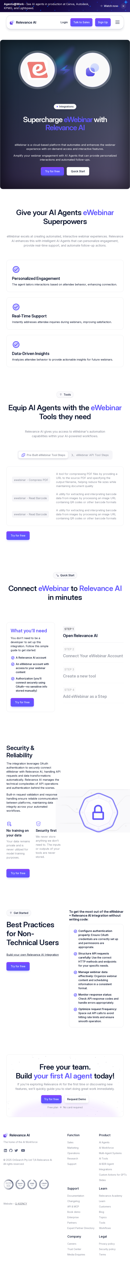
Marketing (73, 1147)
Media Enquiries (76, 1254)
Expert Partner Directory (80, 1228)
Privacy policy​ (107, 1243)
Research (72, 1158)
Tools (102, 1222)
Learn (102, 1201)
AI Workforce (106, 1147)
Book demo (73, 1211)
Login (64, 22)
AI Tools (103, 1158)
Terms (102, 1254)
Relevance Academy (110, 1195)
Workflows (105, 1228)
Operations (73, 1153)
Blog (101, 1211)
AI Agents (104, 1142)
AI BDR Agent (106, 1163)
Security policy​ (107, 1249)
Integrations (105, 1169)
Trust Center (74, 1249)
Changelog (73, 1201)
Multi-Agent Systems (110, 1153)
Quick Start (78, 171)
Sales (70, 1142)
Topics (103, 1217)
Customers (105, 1206)
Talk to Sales (81, 22)
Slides (102, 1180)
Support (71, 1163)
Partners (72, 1222)
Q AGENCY (21, 1203)
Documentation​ (75, 1195)
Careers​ (71, 1243)
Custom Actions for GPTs (113, 1174)
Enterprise (73, 1217)
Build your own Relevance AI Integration (32, 954)
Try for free (52, 171)
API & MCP (73, 1206)
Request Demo (76, 1099)
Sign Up (103, 22)
